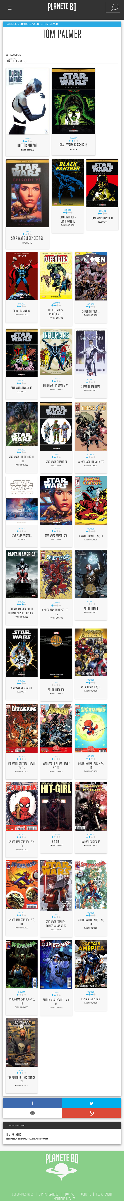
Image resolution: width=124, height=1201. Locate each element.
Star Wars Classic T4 (56, 459)
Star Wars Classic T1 (21, 685)
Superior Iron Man (90, 384)
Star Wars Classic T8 (73, 143)
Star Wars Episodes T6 (56, 533)
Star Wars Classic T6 (21, 385)
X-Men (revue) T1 (90, 309)
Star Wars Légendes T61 (27, 236)
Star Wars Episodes (22, 533)
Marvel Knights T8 (91, 839)
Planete (62, 7)
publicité (85, 1192)
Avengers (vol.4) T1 (91, 684)
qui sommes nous (23, 1192)
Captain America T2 (90, 996)
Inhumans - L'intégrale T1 (56, 383)
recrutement (104, 1192)
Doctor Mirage (27, 143)
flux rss (69, 1192)
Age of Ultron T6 (56, 687)
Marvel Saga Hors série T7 (91, 459)
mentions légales (64, 1196)
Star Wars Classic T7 (102, 215)
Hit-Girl (56, 839)
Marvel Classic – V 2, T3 (91, 533)
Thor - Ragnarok (21, 308)
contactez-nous (49, 1192)
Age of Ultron (91, 606)
